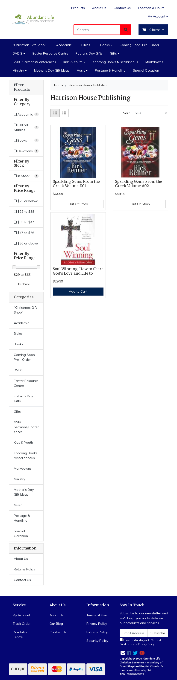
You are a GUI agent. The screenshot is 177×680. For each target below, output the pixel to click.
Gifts (113, 53)
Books (105, 45)
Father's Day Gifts (89, 53)
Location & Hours (151, 8)
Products (78, 8)
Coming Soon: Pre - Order (139, 45)
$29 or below (26, 201)
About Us (99, 8)
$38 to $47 (24, 222)
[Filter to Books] (26, 140)
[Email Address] (134, 633)
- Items (151, 30)
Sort (126, 113)
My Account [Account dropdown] (156, 16)
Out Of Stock (78, 204)
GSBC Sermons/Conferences (34, 62)
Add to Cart (78, 291)
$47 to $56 (24, 233)
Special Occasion (146, 70)
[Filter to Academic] (26, 114)
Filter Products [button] (22, 87)
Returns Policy (24, 569)
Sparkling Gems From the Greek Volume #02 (138, 183)
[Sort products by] (149, 113)
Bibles (85, 45)
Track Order (22, 624)
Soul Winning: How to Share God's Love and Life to (78, 271)
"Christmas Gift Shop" (29, 45)
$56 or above (26, 243)
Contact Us (122, 8)
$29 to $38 (24, 211)
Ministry (18, 70)
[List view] (64, 113)
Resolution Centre (21, 634)
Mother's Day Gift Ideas (51, 70)
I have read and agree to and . (140, 642)
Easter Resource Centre (50, 53)
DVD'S (17, 53)
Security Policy (97, 641)
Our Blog (56, 624)
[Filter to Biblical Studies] (26, 127)
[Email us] (123, 653)
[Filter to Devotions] (26, 151)
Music (81, 70)
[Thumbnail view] (55, 113)
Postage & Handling (110, 70)
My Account (21, 615)
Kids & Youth (73, 62)
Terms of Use (96, 615)
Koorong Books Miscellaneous (115, 62)
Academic (63, 45)
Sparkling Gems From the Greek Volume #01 (76, 183)
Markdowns (154, 62)
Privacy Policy (96, 624)
